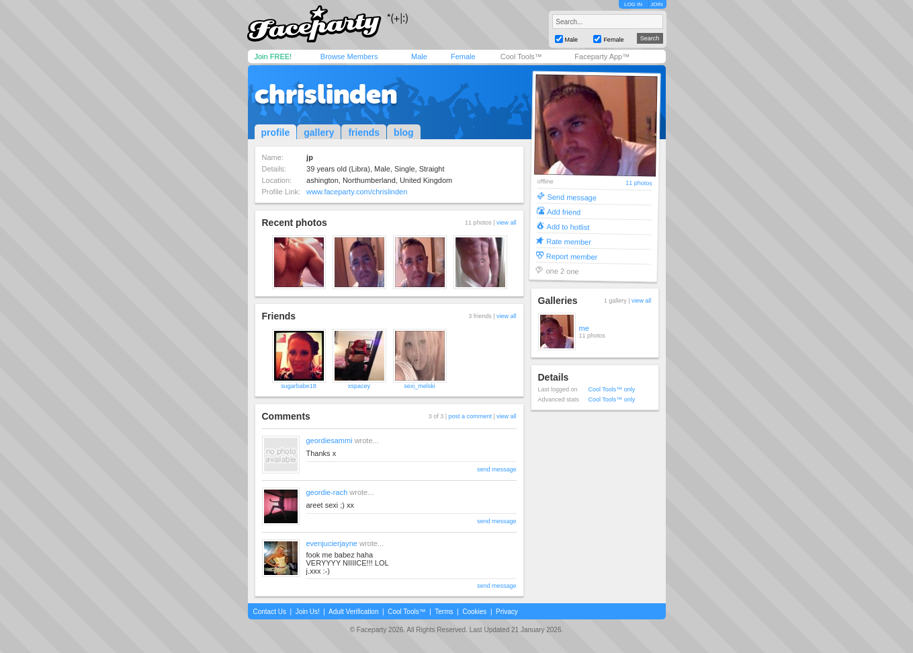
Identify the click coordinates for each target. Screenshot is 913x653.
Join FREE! (273, 56)
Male (419, 56)
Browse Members (349, 56)
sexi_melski (419, 386)
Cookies (474, 611)
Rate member (568, 241)
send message (497, 469)
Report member (571, 256)
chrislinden (326, 94)
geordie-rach (327, 492)
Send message (572, 196)
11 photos (638, 183)
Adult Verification (354, 611)
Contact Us (269, 611)
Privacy (507, 611)
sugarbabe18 (298, 386)
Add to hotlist (567, 226)
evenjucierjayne (331, 543)
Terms (444, 611)
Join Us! (308, 611)
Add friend (563, 211)
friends (364, 132)
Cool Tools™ (521, 56)
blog (404, 132)
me (584, 328)
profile (275, 132)
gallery (319, 132)
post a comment (470, 416)
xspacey (359, 386)
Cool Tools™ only (612, 389)
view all (506, 222)
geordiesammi (329, 440)
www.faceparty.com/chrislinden (356, 192)
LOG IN (633, 4)
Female (463, 56)
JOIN (656, 4)
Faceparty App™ (601, 56)
